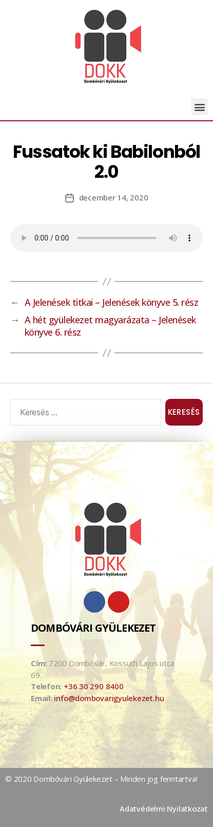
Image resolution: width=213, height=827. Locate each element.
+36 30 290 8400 (94, 686)
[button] (199, 106)
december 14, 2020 (113, 197)
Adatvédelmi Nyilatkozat (164, 808)
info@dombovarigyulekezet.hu (109, 698)
